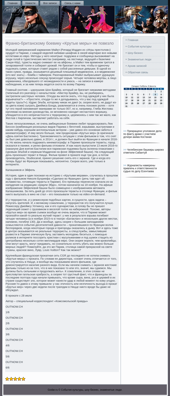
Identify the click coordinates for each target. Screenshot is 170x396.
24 (126, 103)
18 (132, 100)
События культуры (140, 46)
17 (126, 100)
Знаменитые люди (139, 59)
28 (149, 103)
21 (149, 100)
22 (155, 100)
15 (155, 98)
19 (138, 100)
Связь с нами (72, 3)
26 (138, 103)
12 (138, 98)
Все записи (50, 3)
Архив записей (137, 65)
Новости (30, 3)
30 (161, 103)
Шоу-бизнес (135, 52)
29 (155, 103)
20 (144, 100)
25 (132, 103)
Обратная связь (138, 72)
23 (161, 100)
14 (149, 98)
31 (126, 106)
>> (125, 131)
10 (126, 98)
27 (144, 103)
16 (161, 98)
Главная (12, 3)
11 (132, 98)
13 (144, 98)
